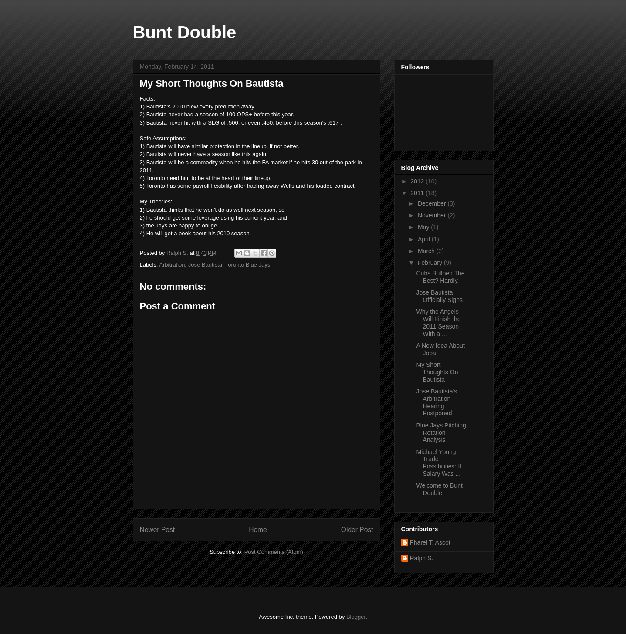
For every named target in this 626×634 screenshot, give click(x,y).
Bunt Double (185, 32)
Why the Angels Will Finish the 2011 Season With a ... (438, 322)
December (432, 203)
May (424, 227)
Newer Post (157, 529)
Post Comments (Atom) (273, 552)
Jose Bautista (205, 264)
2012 (418, 181)
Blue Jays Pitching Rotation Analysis (441, 433)
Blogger (355, 617)
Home (258, 529)
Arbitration (172, 264)
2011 (418, 193)
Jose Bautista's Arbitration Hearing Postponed (436, 402)
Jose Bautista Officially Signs (439, 296)
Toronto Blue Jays (247, 264)
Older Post (357, 529)
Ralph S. (421, 558)
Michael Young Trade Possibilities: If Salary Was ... (438, 462)
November (432, 215)
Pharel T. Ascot (430, 542)
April (425, 239)
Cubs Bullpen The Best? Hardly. (440, 277)
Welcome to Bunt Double (439, 489)
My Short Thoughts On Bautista (437, 372)
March (427, 250)
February (431, 262)
